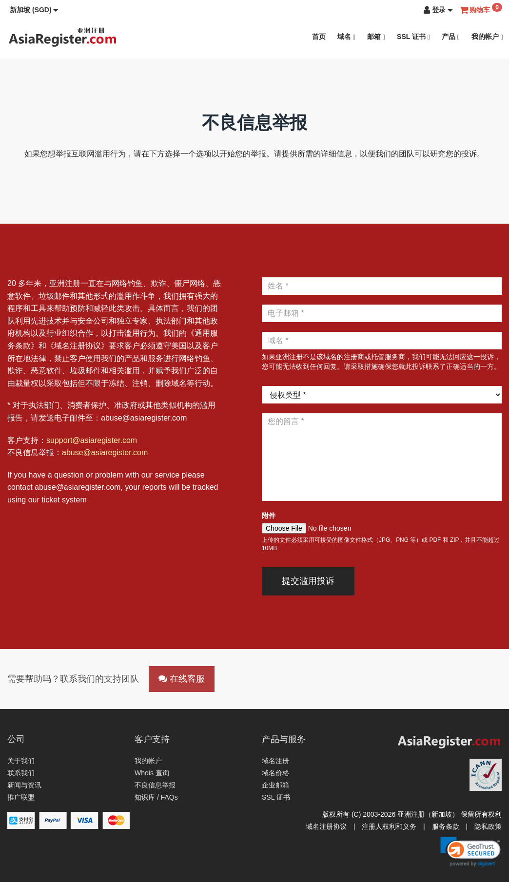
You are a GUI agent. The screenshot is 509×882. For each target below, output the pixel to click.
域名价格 (275, 773)
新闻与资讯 (24, 785)
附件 (268, 515)
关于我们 (21, 761)
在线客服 (181, 679)
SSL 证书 (413, 37)
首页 (319, 36)
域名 (346, 37)
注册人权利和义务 (389, 826)
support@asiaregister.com (91, 440)
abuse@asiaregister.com (105, 452)
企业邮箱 (275, 785)
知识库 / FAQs (156, 797)
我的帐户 (487, 37)
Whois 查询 (152, 773)
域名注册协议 (326, 826)
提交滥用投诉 (308, 581)
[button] (34, 10)
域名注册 (275, 761)
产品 (451, 37)
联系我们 (21, 773)
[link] (470, 851)
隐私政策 (488, 826)
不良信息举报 (155, 785)
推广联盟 (21, 797)
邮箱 (376, 37)
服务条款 (445, 826)
